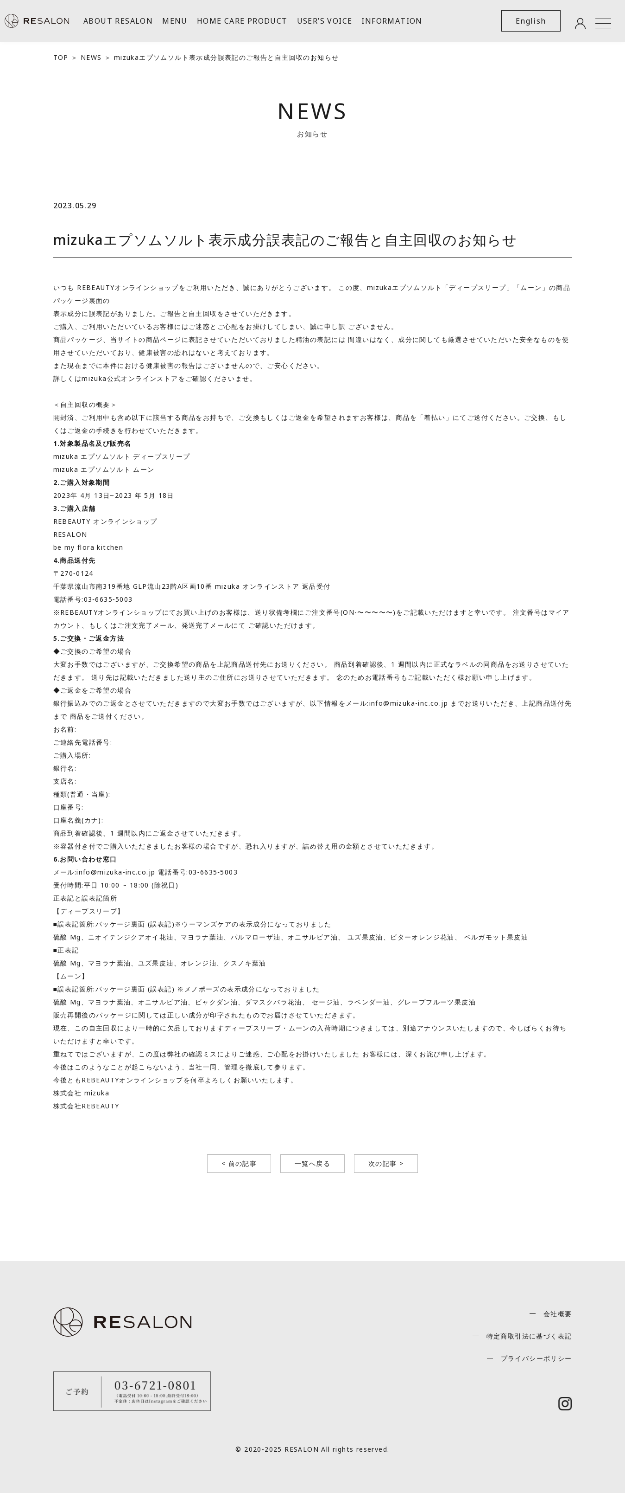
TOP (61, 57)
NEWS (91, 57)
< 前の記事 (239, 1163)
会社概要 (557, 1313)
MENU (175, 21)
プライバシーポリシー (536, 1358)
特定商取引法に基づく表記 (529, 1336)
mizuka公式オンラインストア (130, 378)
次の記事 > (386, 1163)
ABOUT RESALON (118, 21)
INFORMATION (391, 21)
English (531, 21)
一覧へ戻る (312, 1163)
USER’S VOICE (325, 21)
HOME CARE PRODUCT (242, 21)
